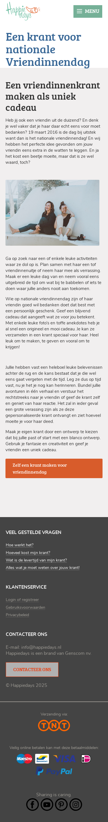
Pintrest (61, 804)
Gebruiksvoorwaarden (25, 608)
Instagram (75, 804)
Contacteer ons (32, 669)
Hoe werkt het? (19, 545)
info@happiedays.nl (41, 647)
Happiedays (23, 11)
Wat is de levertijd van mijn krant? (36, 560)
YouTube (47, 804)
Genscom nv (77, 653)
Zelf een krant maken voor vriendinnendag (40, 468)
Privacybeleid (17, 615)
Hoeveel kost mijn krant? (28, 553)
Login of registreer (22, 600)
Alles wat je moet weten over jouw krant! (42, 568)
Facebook (32, 804)
